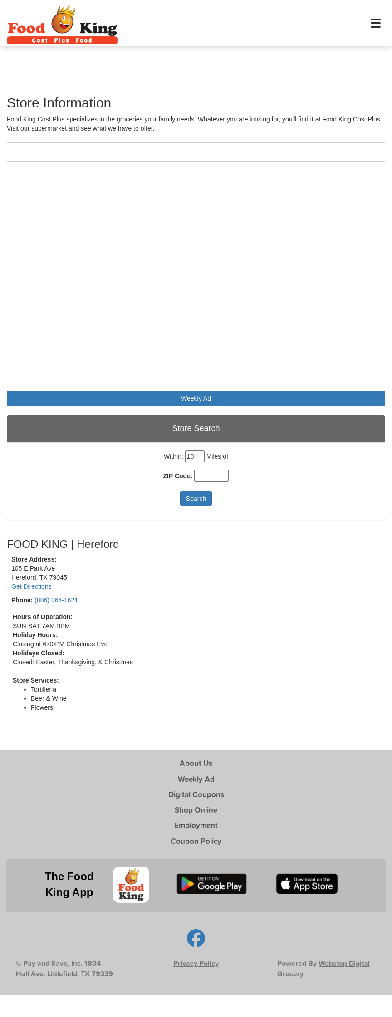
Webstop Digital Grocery (323, 968)
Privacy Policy (196, 963)
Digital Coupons (196, 794)
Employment (196, 825)
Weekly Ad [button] (196, 398)
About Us (196, 763)
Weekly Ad (196, 779)
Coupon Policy (196, 841)
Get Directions (31, 586)
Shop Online (196, 809)
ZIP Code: (178, 475)
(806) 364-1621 (56, 600)
